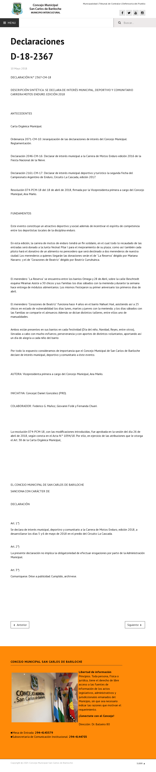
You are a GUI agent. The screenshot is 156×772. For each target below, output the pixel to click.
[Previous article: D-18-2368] (20, 624)
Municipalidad (90, 3)
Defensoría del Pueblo (133, 3)
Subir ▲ (141, 763)
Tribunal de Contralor (110, 3)
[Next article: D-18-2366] (135, 624)
